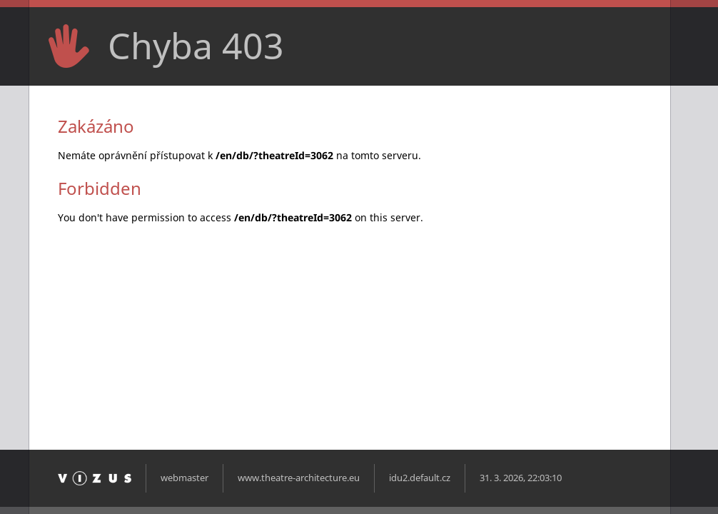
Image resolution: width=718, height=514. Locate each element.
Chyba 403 (196, 45)
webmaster (184, 478)
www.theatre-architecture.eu (299, 478)
